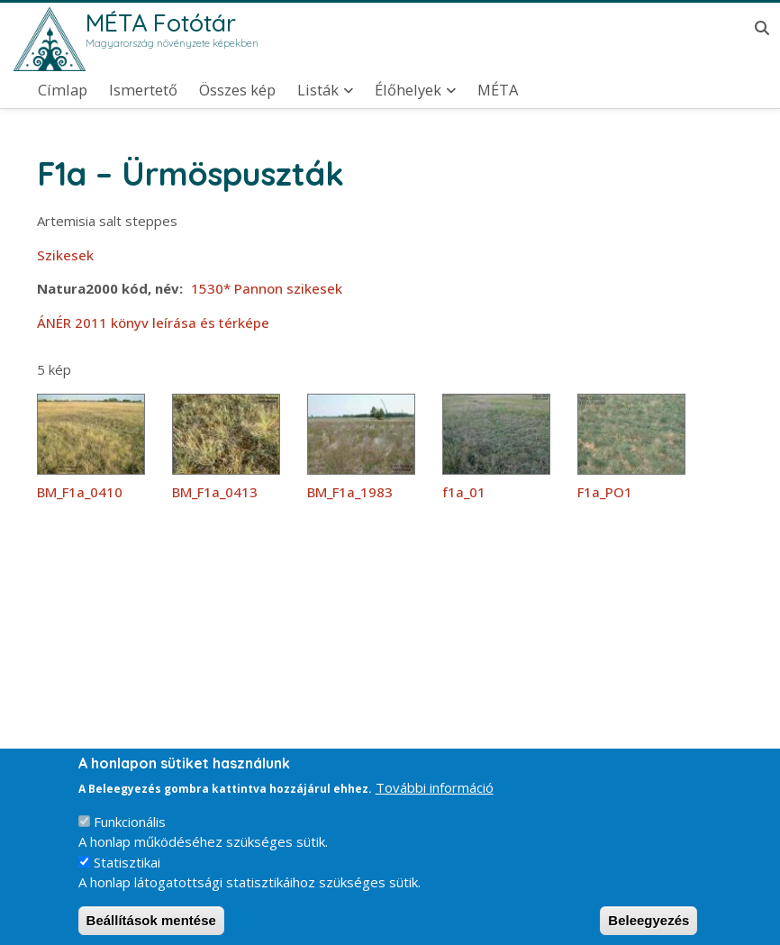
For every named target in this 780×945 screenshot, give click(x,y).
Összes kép (237, 90)
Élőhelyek (408, 90)
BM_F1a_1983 (350, 492)
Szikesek (65, 255)
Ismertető (143, 90)
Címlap (62, 90)
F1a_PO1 (604, 492)
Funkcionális (130, 835)
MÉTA (497, 90)
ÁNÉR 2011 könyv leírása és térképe (153, 322)
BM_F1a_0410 (79, 492)
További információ (435, 801)
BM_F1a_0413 (215, 492)
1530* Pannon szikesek (266, 288)
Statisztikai (127, 876)
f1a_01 (463, 492)
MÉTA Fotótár (161, 22)
